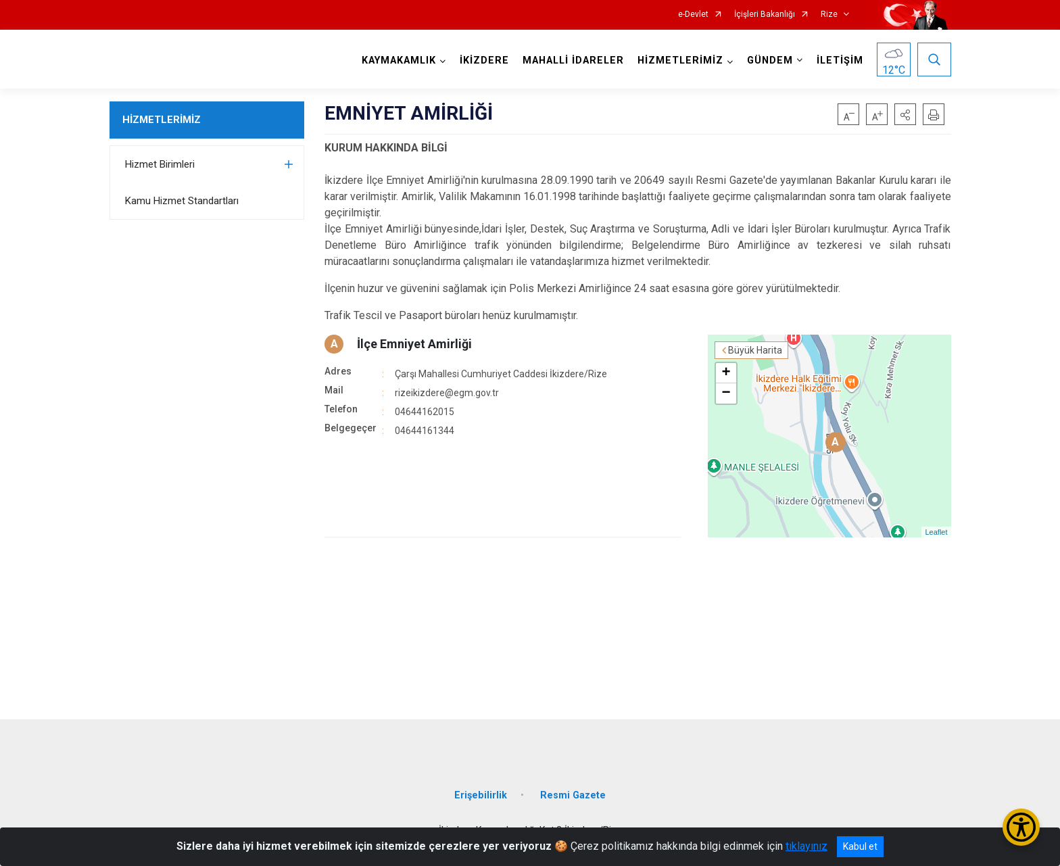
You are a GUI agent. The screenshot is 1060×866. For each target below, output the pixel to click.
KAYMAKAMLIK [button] (399, 60)
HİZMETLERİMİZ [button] (680, 60)
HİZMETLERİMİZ (161, 120)
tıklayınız (806, 846)
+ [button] (725, 373)
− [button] (725, 393)
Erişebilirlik (480, 795)
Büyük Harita (755, 350)
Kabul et (860, 846)
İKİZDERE (484, 60)
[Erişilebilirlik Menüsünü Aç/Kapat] (1021, 827)
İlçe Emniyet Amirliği (414, 344)
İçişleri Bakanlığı (764, 14)
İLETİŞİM (840, 60)
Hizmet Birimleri (160, 164)
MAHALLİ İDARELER (573, 60)
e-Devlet (693, 14)
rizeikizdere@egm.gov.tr (447, 392)
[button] (905, 114)
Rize (829, 14)
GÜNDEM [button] (770, 60)
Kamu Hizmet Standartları (182, 201)
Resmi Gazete (573, 795)
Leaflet (936, 532)
